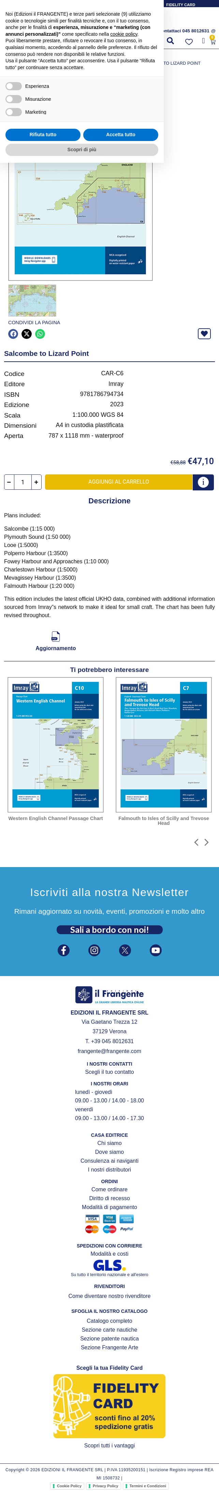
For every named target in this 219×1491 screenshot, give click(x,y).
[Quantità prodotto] (22, 481)
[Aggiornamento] (55, 636)
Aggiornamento (55, 647)
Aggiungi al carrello (118, 481)
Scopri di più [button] (82, 1477)
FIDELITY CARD (180, 5)
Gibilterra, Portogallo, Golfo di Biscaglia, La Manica (69, 63)
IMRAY (94, 56)
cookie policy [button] (123, 1362)
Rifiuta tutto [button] (43, 1463)
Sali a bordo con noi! (109, 929)
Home (9, 56)
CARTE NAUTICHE (65, 56)
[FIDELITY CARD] (159, 4)
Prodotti (31, 56)
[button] (17, 43)
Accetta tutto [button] (120, 1463)
